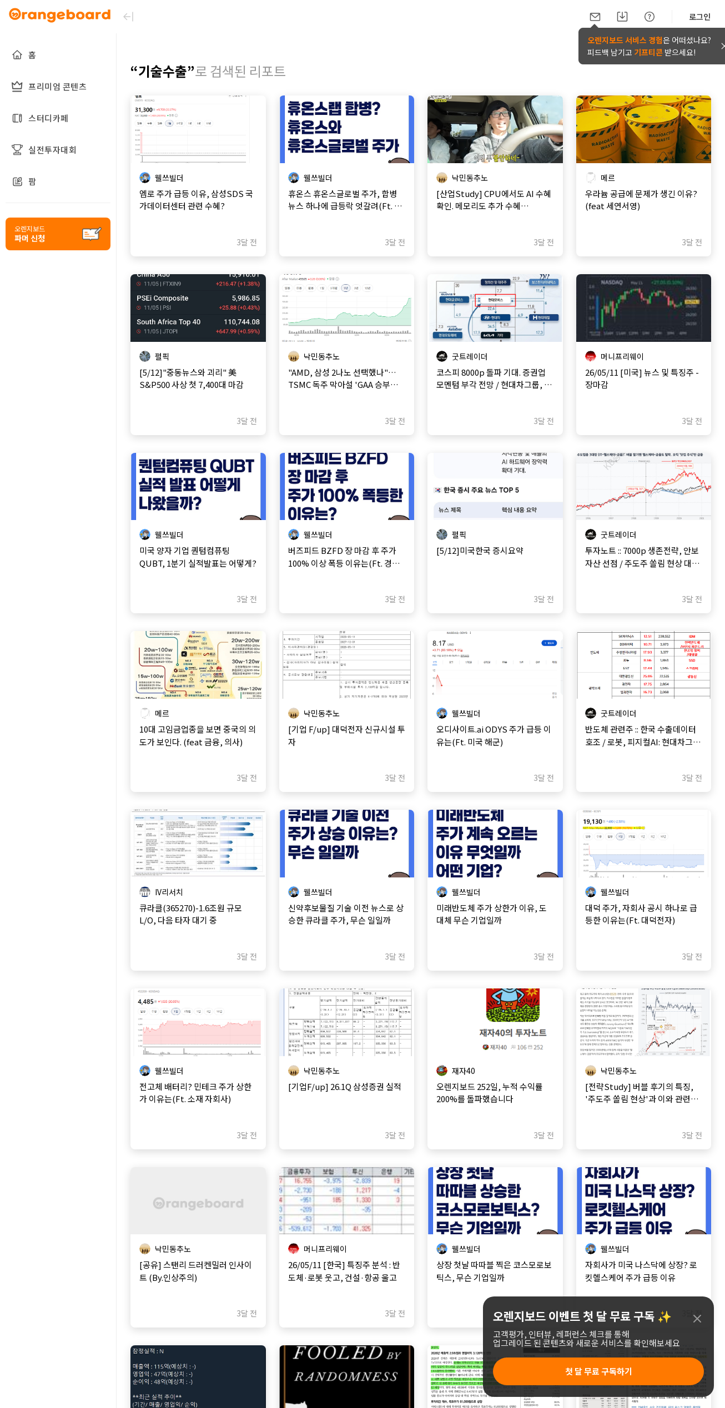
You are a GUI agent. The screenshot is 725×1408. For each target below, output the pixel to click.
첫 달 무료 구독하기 (598, 1371)
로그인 (700, 16)
